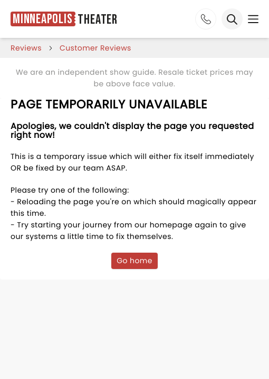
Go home (134, 260)
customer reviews (95, 48)
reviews (26, 48)
